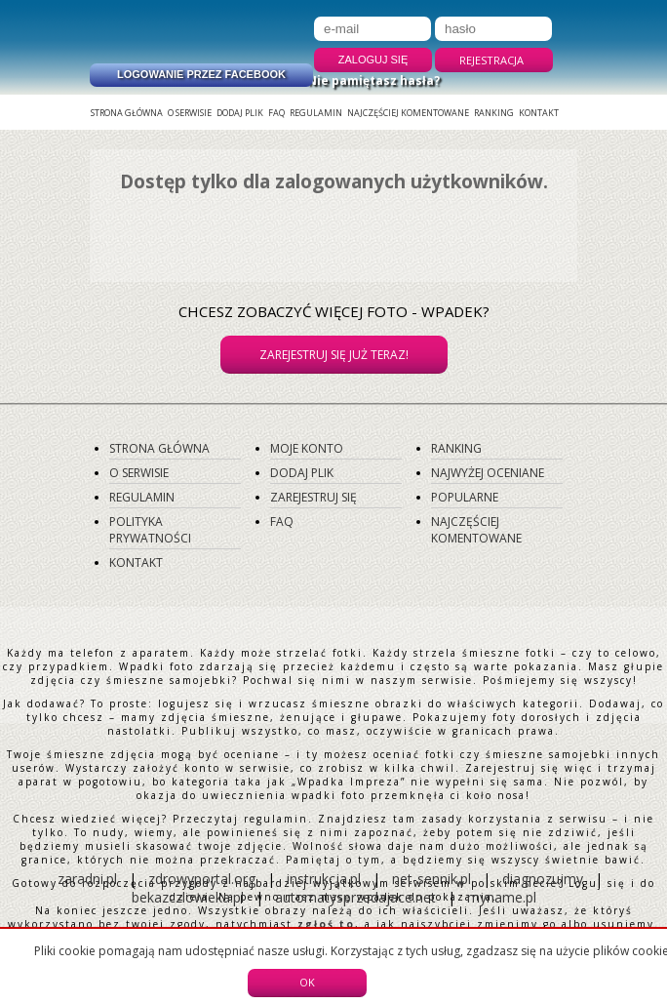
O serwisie (190, 112)
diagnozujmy (544, 878)
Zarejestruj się (313, 497)
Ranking (494, 112)
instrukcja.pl (324, 878)
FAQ (276, 112)
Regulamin (316, 112)
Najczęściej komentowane (408, 112)
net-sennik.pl (431, 878)
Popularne (464, 497)
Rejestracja (491, 60)
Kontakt (539, 112)
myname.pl (501, 897)
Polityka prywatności (150, 529)
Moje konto (306, 448)
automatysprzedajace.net (355, 897)
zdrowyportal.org (201, 878)
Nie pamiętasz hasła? (373, 80)
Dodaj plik (239, 112)
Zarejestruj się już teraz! (334, 354)
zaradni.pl (87, 878)
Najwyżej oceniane (487, 472)
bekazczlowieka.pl (188, 897)
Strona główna (127, 112)
